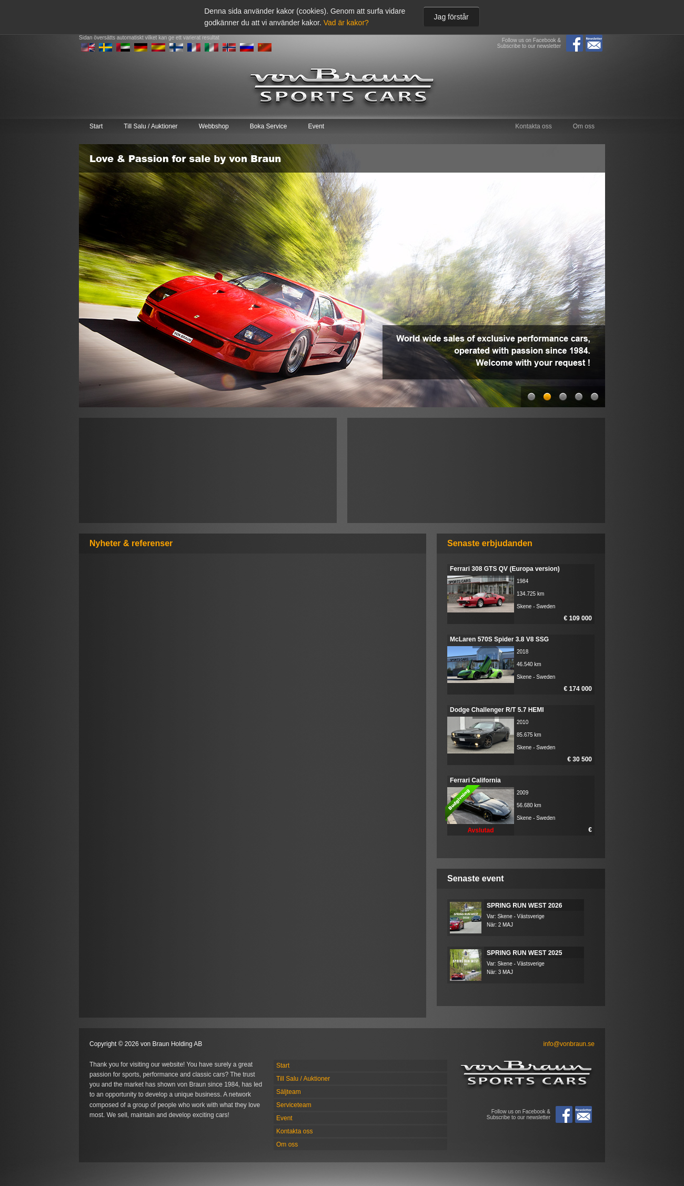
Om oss (584, 126)
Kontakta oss (533, 126)
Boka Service (268, 126)
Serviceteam (293, 1105)
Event (316, 126)
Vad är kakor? (346, 22)
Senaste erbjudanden (489, 543)
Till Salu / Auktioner (150, 126)
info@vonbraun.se (569, 1044)
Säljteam (288, 1091)
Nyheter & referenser (131, 543)
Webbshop (214, 126)
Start (96, 126)
